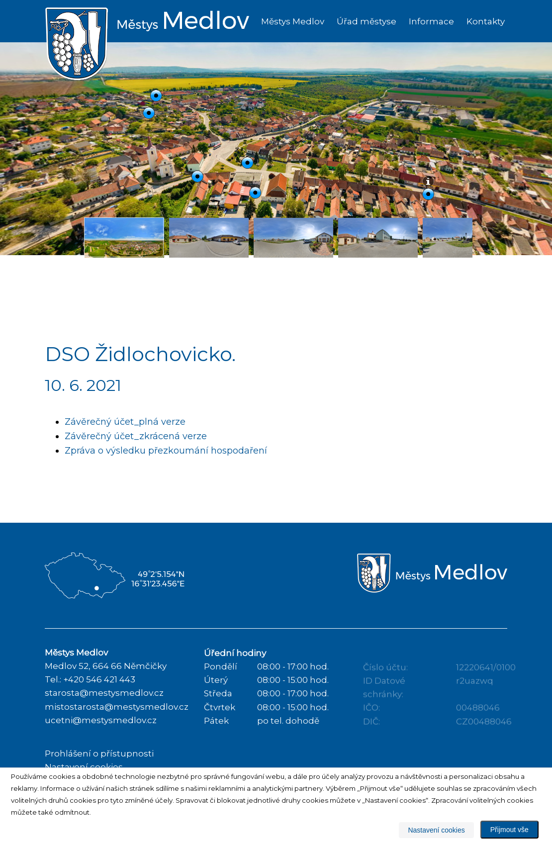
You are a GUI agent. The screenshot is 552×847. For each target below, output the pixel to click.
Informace (431, 21)
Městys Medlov (292, 21)
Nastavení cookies (436, 830)
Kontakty (485, 21)
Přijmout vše (509, 830)
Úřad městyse (366, 21)
